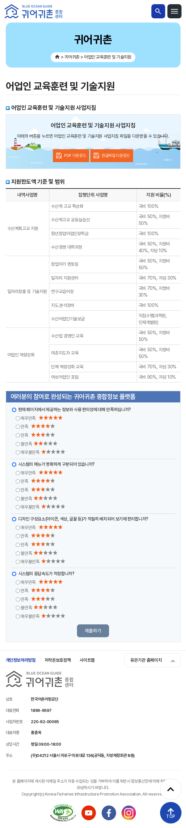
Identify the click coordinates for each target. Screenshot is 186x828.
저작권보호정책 (58, 660)
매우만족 (41, 418)
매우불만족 (43, 452)
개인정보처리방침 (21, 660)
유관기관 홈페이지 (146, 660)
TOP (170, 816)
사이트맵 (87, 660)
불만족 (39, 443)
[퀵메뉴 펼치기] (171, 789)
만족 (38, 426)
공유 (171, 86)
